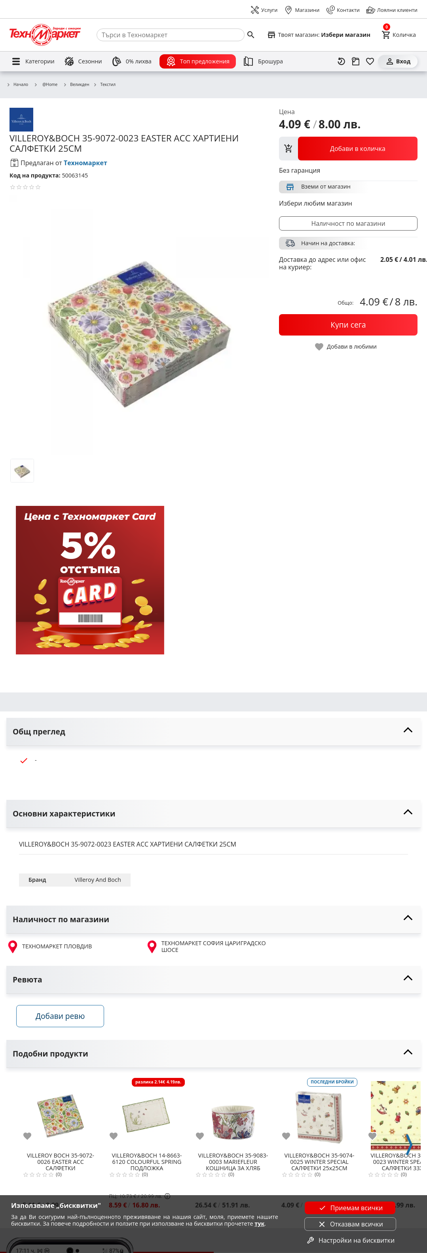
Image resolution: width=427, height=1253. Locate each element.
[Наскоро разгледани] (341, 61)
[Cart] (399, 35)
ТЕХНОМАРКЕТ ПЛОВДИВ (49, 946)
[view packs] (348, 148)
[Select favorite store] (318, 35)
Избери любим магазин (315, 203)
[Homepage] (45, 35)
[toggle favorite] (346, 347)
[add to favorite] (32, 1138)
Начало (17, 84)
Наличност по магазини (348, 223)
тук (259, 1223)
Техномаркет (85, 162)
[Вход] (398, 61)
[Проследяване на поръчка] (355, 61)
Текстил (104, 84)
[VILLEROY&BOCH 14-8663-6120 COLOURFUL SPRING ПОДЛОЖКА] (147, 1114)
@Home (45, 84)
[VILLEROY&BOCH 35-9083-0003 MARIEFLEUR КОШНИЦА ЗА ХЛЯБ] (233, 1114)
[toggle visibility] (213, 732)
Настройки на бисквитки (350, 1240)
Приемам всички (350, 1208)
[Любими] (370, 61)
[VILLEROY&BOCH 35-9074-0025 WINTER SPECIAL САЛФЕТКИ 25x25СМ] (319, 1114)
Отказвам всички (350, 1224)
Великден (76, 84)
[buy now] (348, 325)
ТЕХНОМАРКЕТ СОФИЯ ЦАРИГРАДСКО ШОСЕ (206, 946)
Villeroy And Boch (98, 879)
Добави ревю (62, 1017)
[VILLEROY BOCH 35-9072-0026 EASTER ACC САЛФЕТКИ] (60, 1114)
